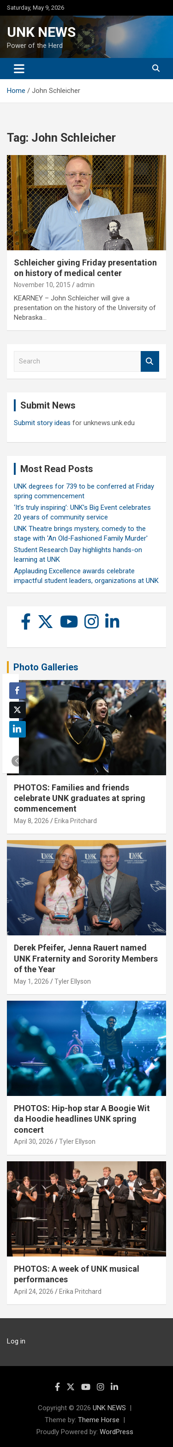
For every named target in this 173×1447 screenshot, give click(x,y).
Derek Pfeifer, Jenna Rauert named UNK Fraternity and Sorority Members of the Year (86, 958)
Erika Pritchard (75, 820)
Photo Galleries (45, 667)
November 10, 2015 (42, 284)
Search (150, 361)
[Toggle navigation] (19, 68)
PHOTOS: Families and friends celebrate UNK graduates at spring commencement (79, 798)
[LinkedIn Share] (17, 729)
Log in (16, 1341)
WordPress (116, 1432)
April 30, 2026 (34, 1141)
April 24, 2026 (34, 1291)
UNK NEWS (41, 32)
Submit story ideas (42, 423)
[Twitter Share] (17, 710)
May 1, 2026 (31, 981)
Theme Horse (98, 1420)
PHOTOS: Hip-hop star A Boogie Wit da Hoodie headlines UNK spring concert (82, 1119)
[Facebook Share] (17, 690)
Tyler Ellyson (72, 981)
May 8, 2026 (31, 820)
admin (85, 284)
